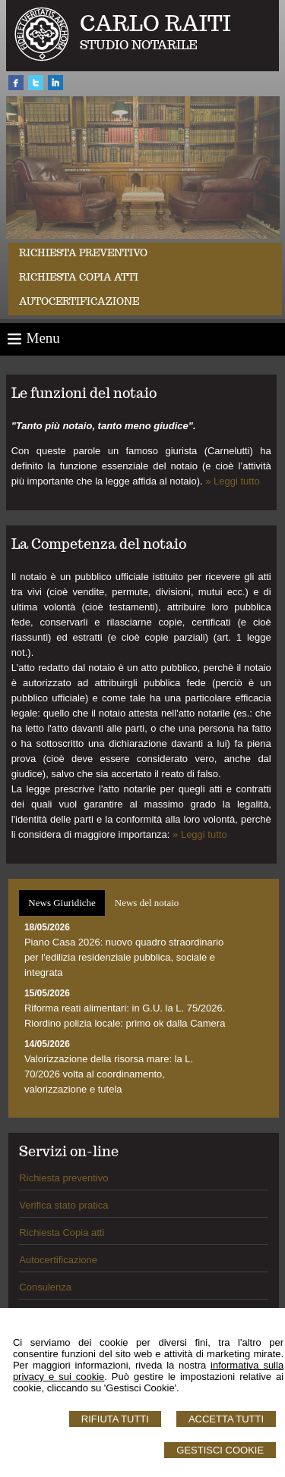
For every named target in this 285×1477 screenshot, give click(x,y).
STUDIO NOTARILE (139, 45)
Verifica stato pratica (63, 1205)
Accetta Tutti (226, 1419)
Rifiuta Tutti (115, 1419)
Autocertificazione (79, 301)
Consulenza (45, 1287)
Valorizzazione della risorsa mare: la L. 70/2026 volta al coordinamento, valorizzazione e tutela (108, 1074)
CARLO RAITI (155, 23)
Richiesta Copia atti (61, 1232)
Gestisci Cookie (220, 1450)
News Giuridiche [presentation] (61, 902)
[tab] (61, 903)
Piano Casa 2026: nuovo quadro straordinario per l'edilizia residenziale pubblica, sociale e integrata (123, 957)
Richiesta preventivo (83, 252)
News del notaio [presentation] (147, 902)
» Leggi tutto (232, 481)
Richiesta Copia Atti (78, 277)
